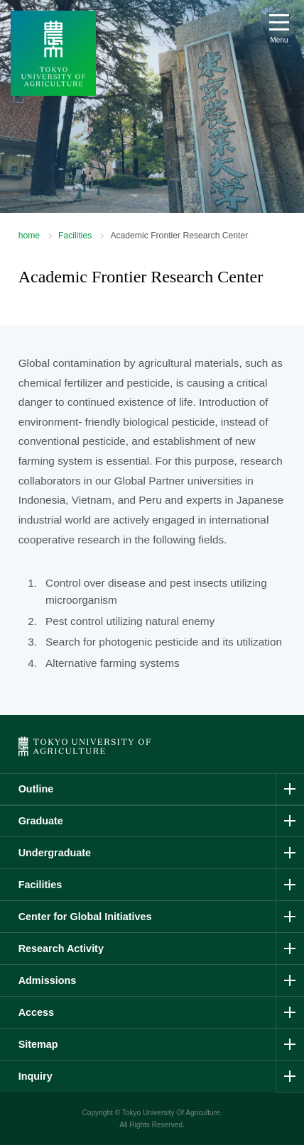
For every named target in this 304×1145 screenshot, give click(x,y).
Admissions (47, 980)
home (29, 235)
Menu (279, 40)
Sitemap (38, 1044)
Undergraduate (54, 852)
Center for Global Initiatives (85, 916)
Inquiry (35, 1076)
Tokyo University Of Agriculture (171, 1113)
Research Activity (61, 948)
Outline (36, 789)
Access (36, 1012)
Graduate (40, 820)
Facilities (75, 235)
